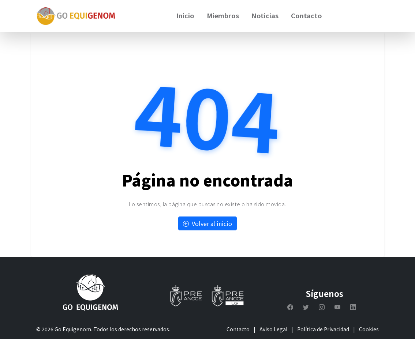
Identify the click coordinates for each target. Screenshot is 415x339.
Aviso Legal (273, 329)
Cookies (369, 329)
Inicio (185, 15)
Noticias (264, 15)
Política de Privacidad (323, 329)
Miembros (223, 15)
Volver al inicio (207, 223)
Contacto (306, 15)
